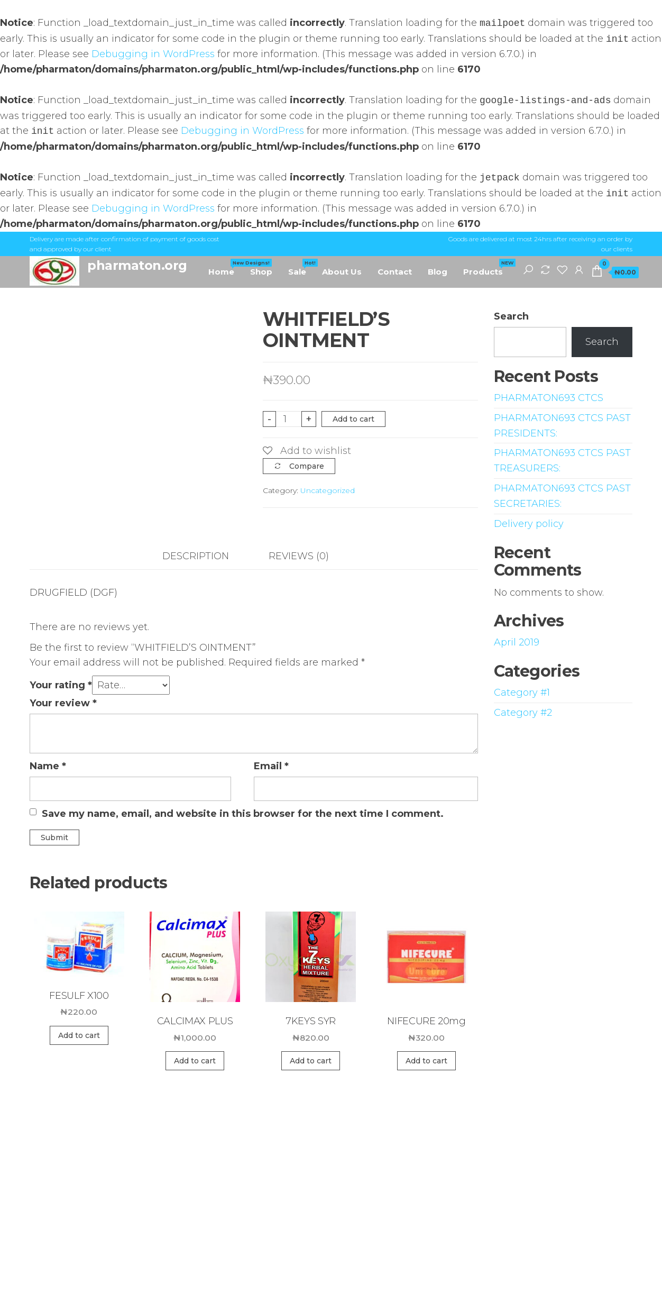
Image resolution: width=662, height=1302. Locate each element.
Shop (261, 272)
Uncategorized (327, 490)
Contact (395, 272)
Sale (301, 268)
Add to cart (353, 419)
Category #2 (523, 712)
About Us (342, 272)
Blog (437, 272)
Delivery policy (529, 524)
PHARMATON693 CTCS (548, 398)
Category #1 (522, 692)
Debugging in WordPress (153, 54)
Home (225, 268)
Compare (306, 466)
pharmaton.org (137, 265)
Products (487, 268)
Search (511, 316)
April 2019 (516, 642)
